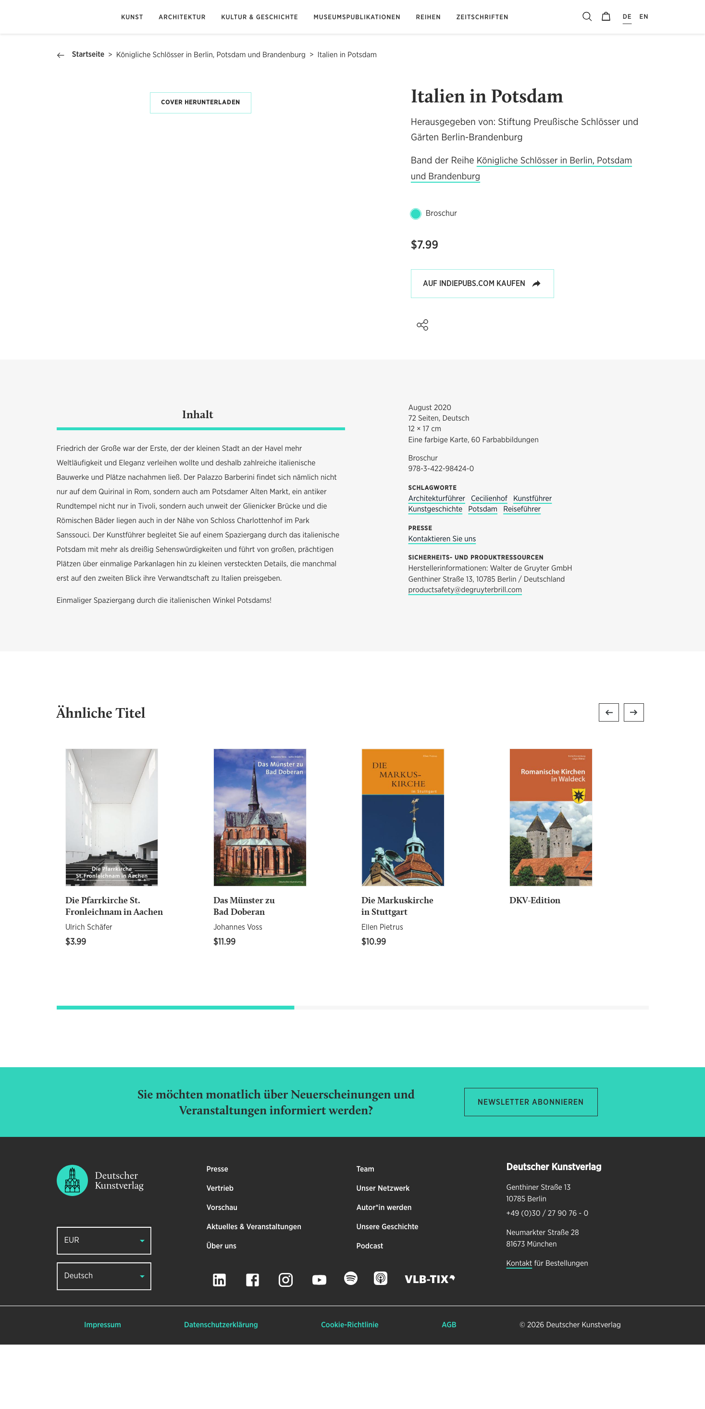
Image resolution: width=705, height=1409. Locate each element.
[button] (422, 325)
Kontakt (519, 1328)
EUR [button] (71, 1305)
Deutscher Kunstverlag (583, 1389)
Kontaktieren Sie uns (442, 603)
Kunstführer (532, 563)
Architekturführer (436, 563)
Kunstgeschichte (435, 574)
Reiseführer (522, 574)
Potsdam (482, 574)
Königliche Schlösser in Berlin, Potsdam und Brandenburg (211, 55)
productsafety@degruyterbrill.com (465, 655)
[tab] (201, 480)
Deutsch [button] (78, 1340)
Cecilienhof (489, 563)
